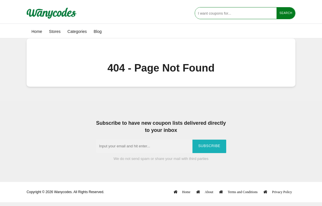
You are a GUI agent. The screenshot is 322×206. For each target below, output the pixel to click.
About (209, 191)
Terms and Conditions (243, 191)
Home (36, 31)
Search (285, 13)
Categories (77, 31)
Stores (54, 31)
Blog (98, 31)
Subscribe (209, 146)
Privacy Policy (282, 191)
